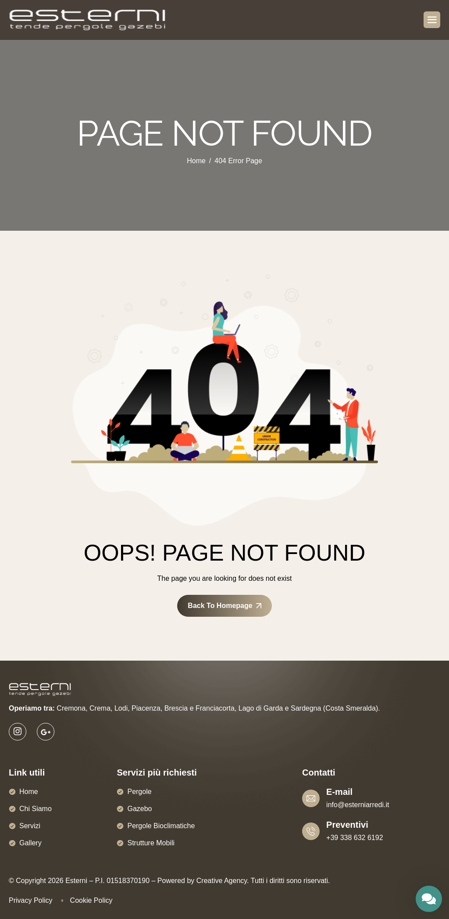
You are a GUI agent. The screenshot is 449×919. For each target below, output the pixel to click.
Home (28, 791)
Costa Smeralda (350, 708)
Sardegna (306, 708)
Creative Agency (221, 880)
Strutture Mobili (151, 843)
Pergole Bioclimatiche (161, 826)
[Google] (45, 731)
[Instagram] (17, 731)
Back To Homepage (224, 605)
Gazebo (139, 808)
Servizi (29, 826)
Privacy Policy (31, 900)
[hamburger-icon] (432, 19)
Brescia (176, 708)
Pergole (139, 791)
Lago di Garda (261, 708)
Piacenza (146, 708)
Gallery (30, 843)
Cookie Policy (91, 900)
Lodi (121, 708)
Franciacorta (215, 708)
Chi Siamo (35, 808)
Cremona (71, 708)
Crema (99, 708)
